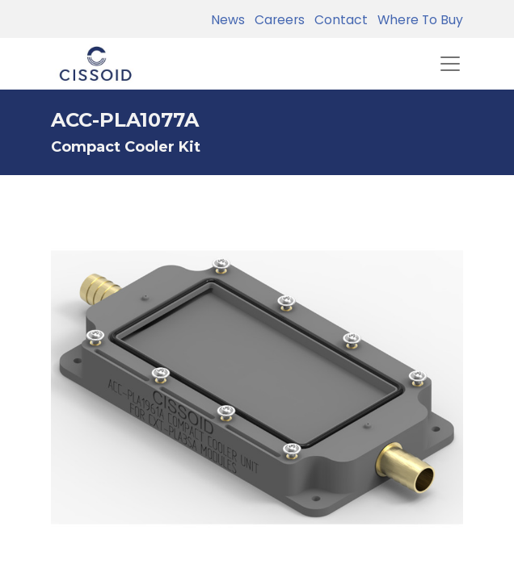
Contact (338, 19)
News (228, 19)
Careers (276, 19)
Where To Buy (417, 19)
